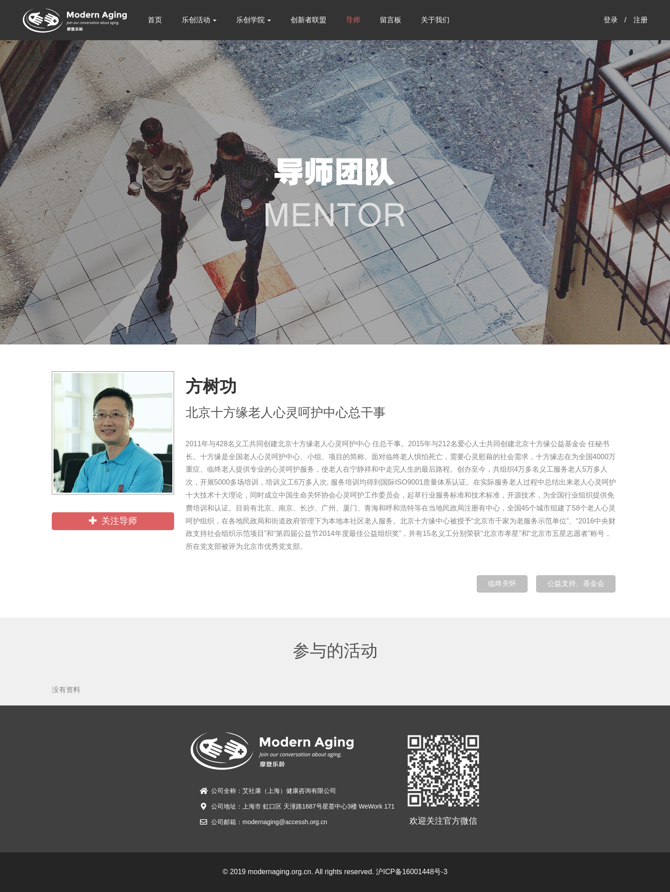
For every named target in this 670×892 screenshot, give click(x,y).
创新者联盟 (308, 20)
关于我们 (435, 20)
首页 (155, 20)
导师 (353, 20)
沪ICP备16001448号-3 (411, 871)
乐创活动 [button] (199, 20)
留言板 (390, 20)
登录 (610, 20)
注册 (640, 20)
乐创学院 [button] (253, 20)
